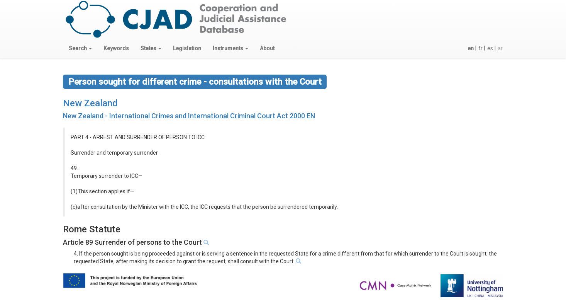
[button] (80, 48)
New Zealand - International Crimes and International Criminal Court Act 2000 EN (189, 116)
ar (500, 48)
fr (480, 48)
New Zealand (90, 103)
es (490, 48)
